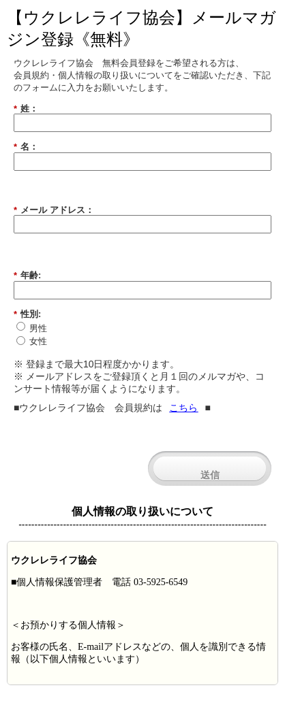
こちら (183, 407)
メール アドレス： (54, 210)
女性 (38, 341)
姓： (26, 108)
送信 (210, 474)
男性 (38, 328)
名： (26, 147)
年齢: (27, 275)
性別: (27, 314)
